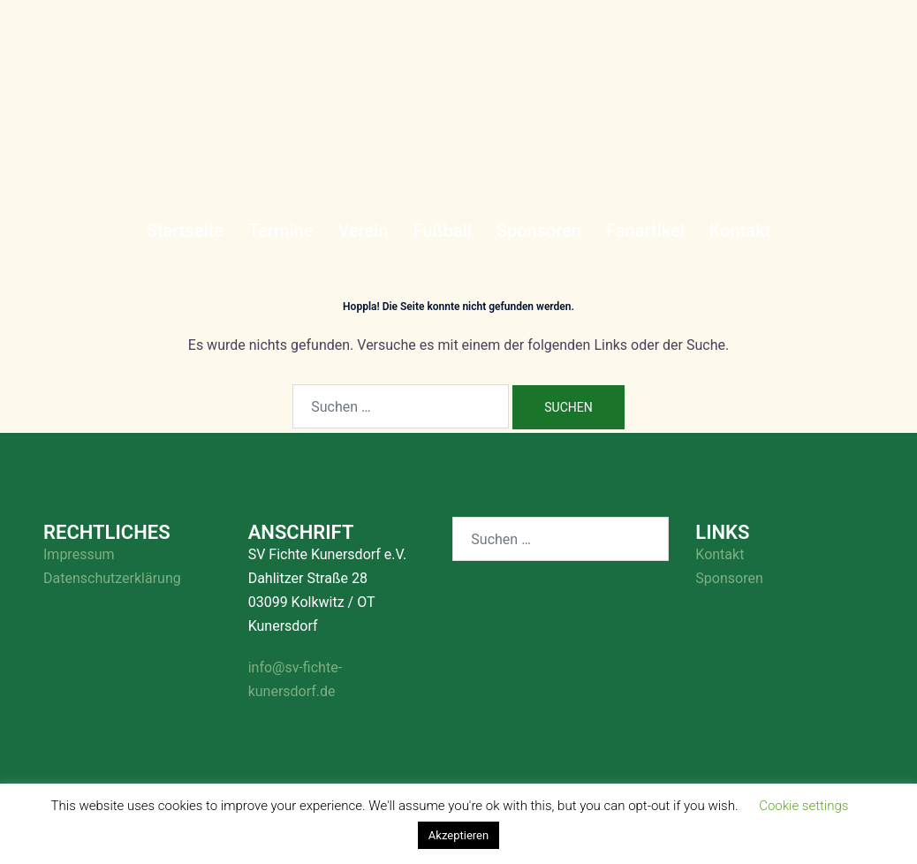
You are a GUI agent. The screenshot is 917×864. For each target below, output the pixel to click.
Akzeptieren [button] (458, 835)
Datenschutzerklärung (112, 578)
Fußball (442, 230)
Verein (362, 230)
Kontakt (739, 230)
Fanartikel (645, 230)
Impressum (79, 554)
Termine (280, 230)
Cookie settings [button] (803, 806)
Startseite (185, 230)
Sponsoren (538, 230)
